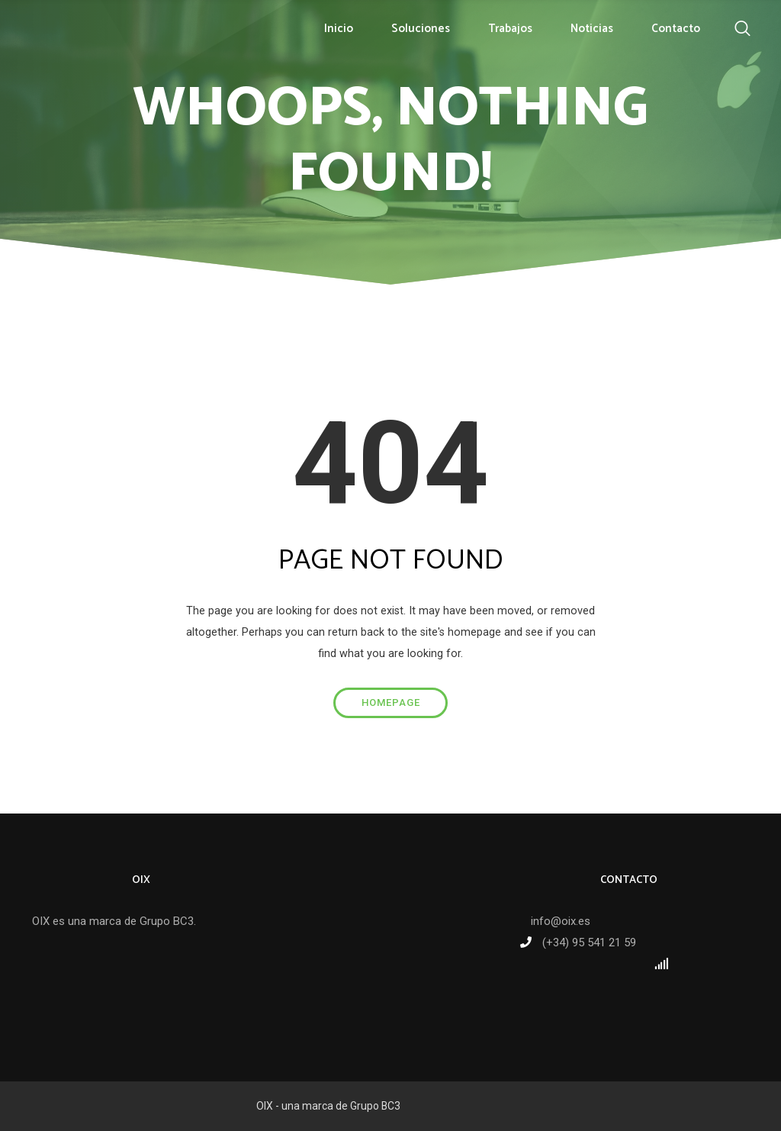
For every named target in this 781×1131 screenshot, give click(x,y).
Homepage (391, 702)
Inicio (338, 28)
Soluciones (420, 28)
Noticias (591, 28)
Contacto (675, 28)
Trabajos (510, 28)
